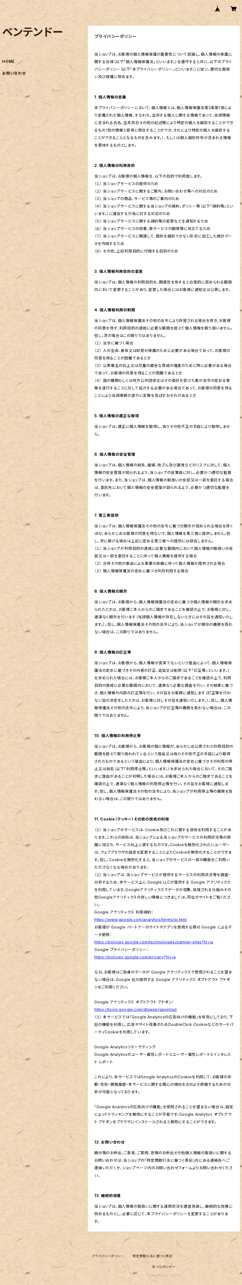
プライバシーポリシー (108, 1256)
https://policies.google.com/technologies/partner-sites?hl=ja (153, 942)
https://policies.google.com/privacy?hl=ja (135, 957)
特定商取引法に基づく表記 (152, 1256)
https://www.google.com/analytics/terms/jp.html (140, 919)
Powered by (164, 1275)
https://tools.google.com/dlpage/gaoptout (135, 1009)
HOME (8, 61)
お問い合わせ (14, 73)
